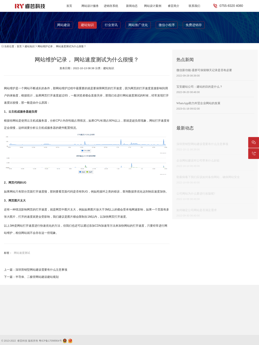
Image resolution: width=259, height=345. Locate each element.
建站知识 (87, 25)
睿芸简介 (173, 5)
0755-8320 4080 (231, 6)
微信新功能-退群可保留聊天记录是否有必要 (204, 70)
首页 (69, 5)
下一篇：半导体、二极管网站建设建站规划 (31, 276)
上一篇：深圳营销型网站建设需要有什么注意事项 (35, 269)
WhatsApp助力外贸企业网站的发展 (198, 103)
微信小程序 (167, 25)
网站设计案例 (152, 5)
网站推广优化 (138, 25)
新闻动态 (132, 5)
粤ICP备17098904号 (50, 340)
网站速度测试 (22, 252)
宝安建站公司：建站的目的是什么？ (199, 86)
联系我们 (194, 5)
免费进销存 (194, 25)
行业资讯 (111, 25)
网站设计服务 (90, 5)
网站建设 (63, 25)
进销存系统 (111, 5)
